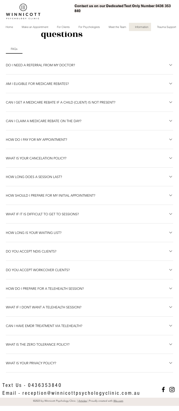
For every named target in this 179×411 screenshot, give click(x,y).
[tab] (14, 49)
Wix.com (118, 400)
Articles (82, 400)
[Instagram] (172, 389)
